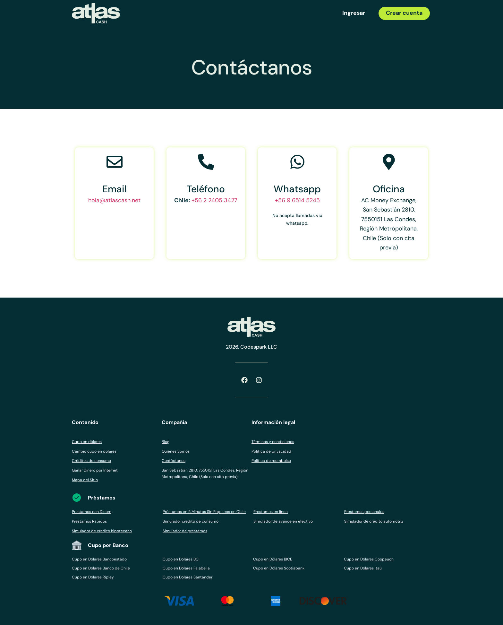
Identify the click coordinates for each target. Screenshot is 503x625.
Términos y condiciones (273, 441)
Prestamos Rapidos (89, 521)
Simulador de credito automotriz (373, 521)
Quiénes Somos (176, 451)
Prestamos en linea (270, 511)
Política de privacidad (271, 451)
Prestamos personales (364, 511)
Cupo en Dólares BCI (181, 559)
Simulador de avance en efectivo (283, 521)
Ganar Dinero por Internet (95, 470)
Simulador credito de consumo (190, 521)
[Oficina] (389, 162)
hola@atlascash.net (114, 200)
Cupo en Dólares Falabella (186, 568)
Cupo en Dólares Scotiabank (278, 568)
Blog (165, 441)
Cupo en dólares (87, 441)
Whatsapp (297, 189)
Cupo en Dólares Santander (187, 577)
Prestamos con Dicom (91, 511)
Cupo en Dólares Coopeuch (369, 559)
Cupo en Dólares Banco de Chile (101, 568)
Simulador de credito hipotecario (102, 531)
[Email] (115, 162)
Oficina (389, 189)
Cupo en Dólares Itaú (363, 568)
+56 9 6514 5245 (297, 200)
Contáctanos (173, 460)
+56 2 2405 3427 (214, 200)
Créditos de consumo (91, 460)
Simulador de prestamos (185, 531)
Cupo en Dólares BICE (272, 559)
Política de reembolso (271, 460)
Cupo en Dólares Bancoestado (99, 559)
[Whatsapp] (297, 162)
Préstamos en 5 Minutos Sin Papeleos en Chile (204, 511)
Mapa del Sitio (85, 479)
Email (114, 189)
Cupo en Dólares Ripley (93, 577)
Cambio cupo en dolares (94, 451)
